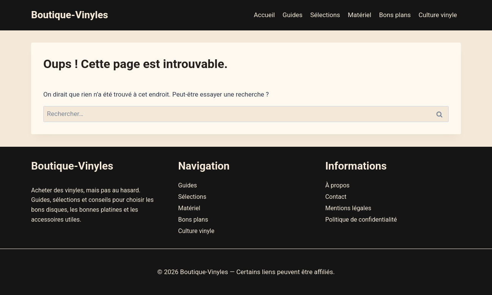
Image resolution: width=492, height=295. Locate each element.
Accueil (264, 15)
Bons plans (395, 15)
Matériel (359, 15)
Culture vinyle (438, 15)
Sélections (325, 15)
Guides (292, 15)
